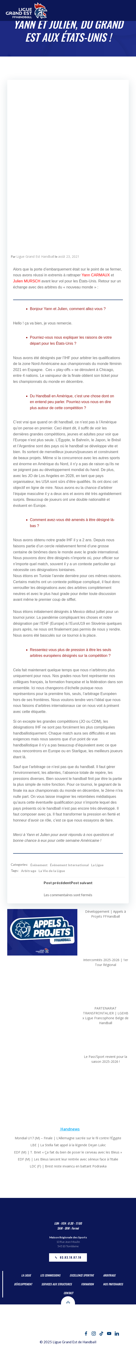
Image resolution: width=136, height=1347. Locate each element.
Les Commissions (50, 1275)
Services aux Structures (56, 1284)
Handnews (70, 1129)
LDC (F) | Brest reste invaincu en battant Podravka (68, 1166)
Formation (87, 1284)
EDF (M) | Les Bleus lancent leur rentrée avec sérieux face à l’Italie (68, 1159)
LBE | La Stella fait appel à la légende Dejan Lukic (68, 1145)
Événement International (69, 865)
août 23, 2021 (68, 256)
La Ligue (97, 865)
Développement (23, 1284)
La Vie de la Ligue (52, 871)
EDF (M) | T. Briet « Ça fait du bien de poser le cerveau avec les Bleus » (68, 1152)
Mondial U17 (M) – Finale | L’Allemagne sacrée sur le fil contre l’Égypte (68, 1138)
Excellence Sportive (82, 1275)
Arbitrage (28, 871)
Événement (39, 865)
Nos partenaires (113, 1284)
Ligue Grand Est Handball (35, 256)
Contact (68, 1293)
